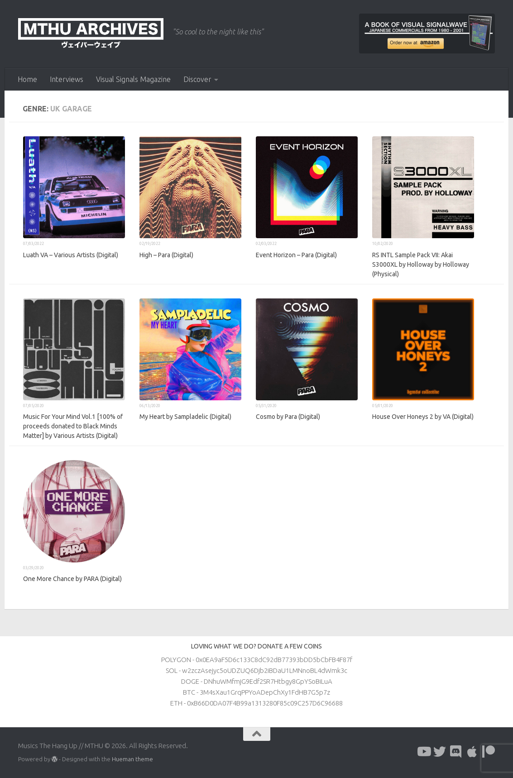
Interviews (66, 79)
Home (27, 79)
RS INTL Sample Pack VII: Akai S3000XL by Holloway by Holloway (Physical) (420, 264)
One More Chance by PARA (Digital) (72, 578)
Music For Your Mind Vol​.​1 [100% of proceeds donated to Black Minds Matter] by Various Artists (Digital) (73, 426)
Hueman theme (132, 759)
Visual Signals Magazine (133, 79)
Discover (197, 79)
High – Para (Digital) (166, 255)
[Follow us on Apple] (472, 751)
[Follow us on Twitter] (439, 751)
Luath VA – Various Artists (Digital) (70, 255)
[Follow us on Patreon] (488, 751)
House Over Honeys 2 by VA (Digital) (423, 416)
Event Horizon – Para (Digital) (296, 255)
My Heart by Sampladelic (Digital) (185, 416)
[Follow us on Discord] (456, 751)
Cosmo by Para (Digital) (288, 416)
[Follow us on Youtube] (423, 751)
